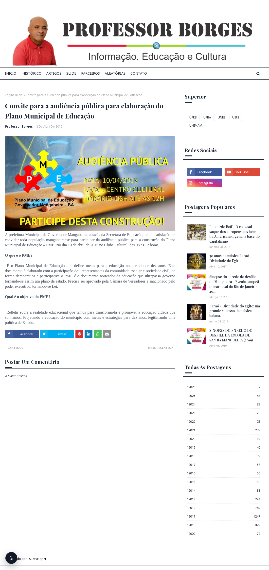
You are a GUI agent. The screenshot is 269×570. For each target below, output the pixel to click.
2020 (224, 438)
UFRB (193, 117)
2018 (224, 456)
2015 (224, 482)
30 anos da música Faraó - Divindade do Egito (230, 258)
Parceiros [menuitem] (90, 73)
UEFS (235, 117)
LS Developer (37, 559)
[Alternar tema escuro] (11, 558)
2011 (224, 516)
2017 (224, 464)
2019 (224, 447)
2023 (224, 413)
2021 (224, 430)
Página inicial (14, 95)
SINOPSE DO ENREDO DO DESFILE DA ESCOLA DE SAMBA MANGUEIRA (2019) (231, 335)
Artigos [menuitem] (53, 73)
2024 (224, 404)
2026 (224, 387)
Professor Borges (19, 126)
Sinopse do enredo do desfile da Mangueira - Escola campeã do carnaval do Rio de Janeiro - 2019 (234, 284)
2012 (224, 507)
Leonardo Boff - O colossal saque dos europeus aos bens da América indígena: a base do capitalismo (234, 234)
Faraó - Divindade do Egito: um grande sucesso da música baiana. (234, 311)
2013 (224, 499)
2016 (224, 473)
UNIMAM (195, 125)
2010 (224, 525)
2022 (224, 421)
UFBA (207, 117)
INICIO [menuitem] (10, 73)
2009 (224, 533)
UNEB (222, 117)
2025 (224, 395)
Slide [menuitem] (71, 73)
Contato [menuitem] (138, 73)
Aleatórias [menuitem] (115, 73)
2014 (224, 490)
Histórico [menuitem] (31, 73)
